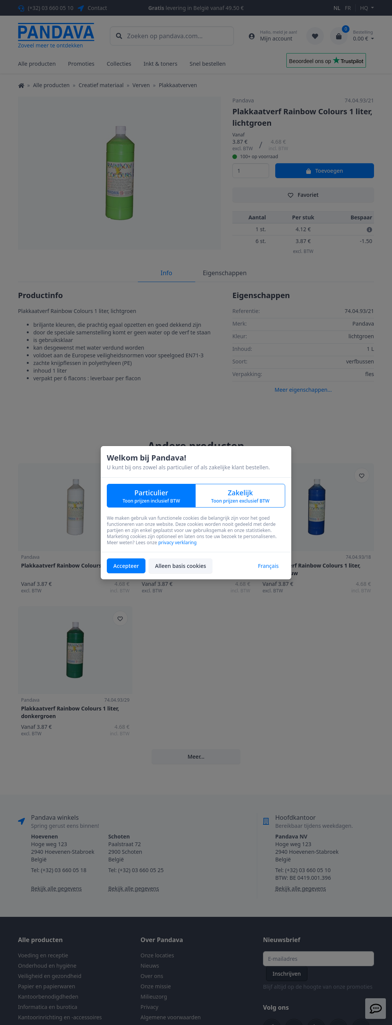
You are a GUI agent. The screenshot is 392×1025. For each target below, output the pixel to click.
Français (268, 565)
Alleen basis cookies (180, 565)
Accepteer (126, 565)
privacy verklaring (177, 542)
